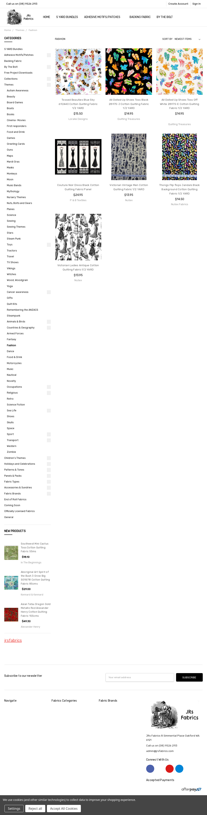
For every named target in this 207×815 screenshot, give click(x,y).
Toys (9, 244)
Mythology (13, 191)
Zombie (11, 452)
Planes (10, 209)
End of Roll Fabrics (15, 499)
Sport (10, 434)
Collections (10, 78)
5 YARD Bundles (67, 17)
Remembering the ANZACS (22, 309)
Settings (14, 808)
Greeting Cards (16, 144)
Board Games (15, 102)
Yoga (10, 286)
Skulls (10, 422)
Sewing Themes (16, 226)
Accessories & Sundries (18, 487)
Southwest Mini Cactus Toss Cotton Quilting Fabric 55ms (34, 547)
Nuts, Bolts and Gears (19, 203)
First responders (16, 126)
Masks (10, 167)
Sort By (167, 39)
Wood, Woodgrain (17, 280)
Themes (8, 84)
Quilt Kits (12, 304)
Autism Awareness (17, 90)
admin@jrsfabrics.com (160, 751)
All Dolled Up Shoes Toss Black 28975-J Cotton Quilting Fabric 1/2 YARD (129, 104)
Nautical (11, 375)
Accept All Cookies (64, 808)
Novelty (11, 381)
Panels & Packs (12, 475)
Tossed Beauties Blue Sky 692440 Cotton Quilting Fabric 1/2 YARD (78, 104)
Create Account (178, 3)
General (8, 517)
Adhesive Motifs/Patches (104, 17)
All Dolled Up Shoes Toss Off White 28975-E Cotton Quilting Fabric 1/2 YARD (179, 104)
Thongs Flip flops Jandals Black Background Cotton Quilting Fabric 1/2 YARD (179, 189)
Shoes (10, 416)
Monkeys (12, 173)
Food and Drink (16, 132)
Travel (10, 256)
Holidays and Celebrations (19, 463)
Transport (12, 440)
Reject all (35, 808)
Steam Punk (14, 238)
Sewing (11, 221)
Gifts (10, 298)
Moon (10, 179)
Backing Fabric (140, 17)
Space (10, 428)
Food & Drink (14, 357)
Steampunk (13, 315)
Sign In (196, 3)
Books (10, 114)
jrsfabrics (13, 640)
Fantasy (11, 339)
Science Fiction (16, 404)
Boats (10, 108)
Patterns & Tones (14, 469)
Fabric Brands (12, 493)
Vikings (11, 268)
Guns (10, 149)
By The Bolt (166, 17)
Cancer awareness (17, 292)
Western (11, 446)
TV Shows (12, 262)
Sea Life (11, 410)
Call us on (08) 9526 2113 (21, 3)
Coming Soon (12, 505)
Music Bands (14, 185)
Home (46, 17)
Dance (10, 351)
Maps (10, 155)
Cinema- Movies (16, 120)
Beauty (11, 96)
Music (10, 369)
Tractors (12, 250)
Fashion (11, 345)
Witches (11, 274)
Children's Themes (14, 458)
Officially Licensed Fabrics (19, 511)
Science (11, 215)
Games (11, 138)
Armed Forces (15, 333)
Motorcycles (14, 363)
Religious (12, 392)
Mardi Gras (13, 161)
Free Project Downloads (18, 72)
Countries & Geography (21, 327)
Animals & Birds (16, 321)
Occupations (14, 386)
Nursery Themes (16, 197)
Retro (10, 398)
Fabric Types (11, 481)
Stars (10, 232)
